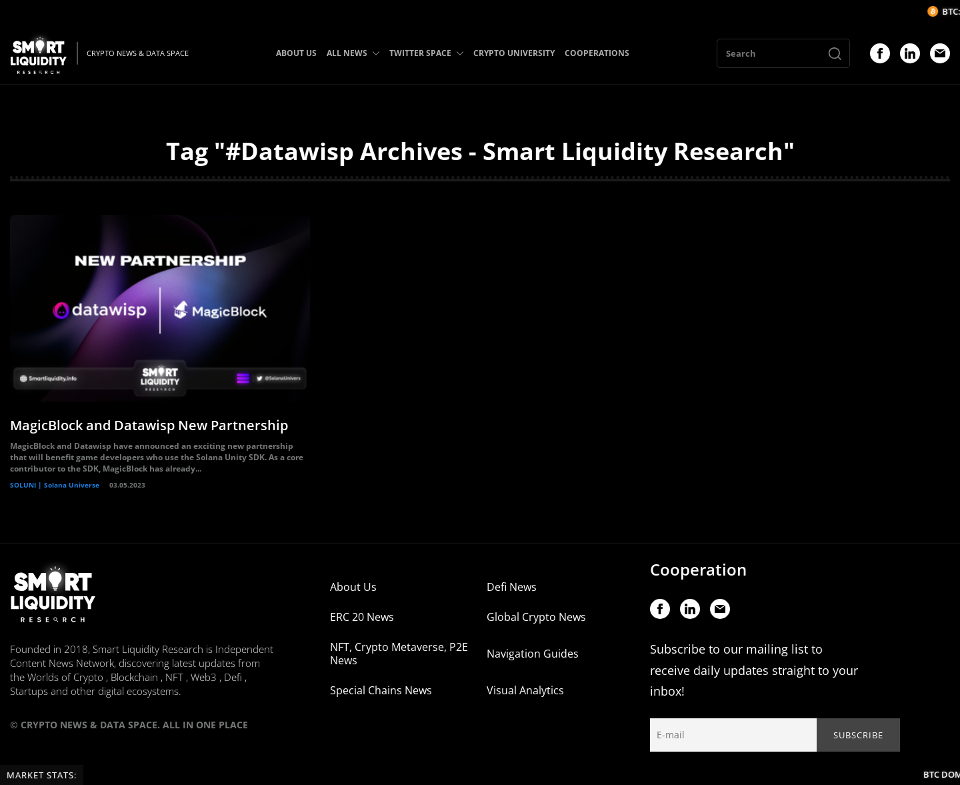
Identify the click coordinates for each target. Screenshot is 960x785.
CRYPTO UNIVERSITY (514, 53)
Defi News (512, 587)
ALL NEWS (353, 53)
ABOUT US (296, 53)
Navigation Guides (533, 653)
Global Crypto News (536, 617)
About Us (353, 587)
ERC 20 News (362, 617)
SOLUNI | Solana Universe (54, 485)
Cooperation (698, 569)
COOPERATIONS (597, 53)
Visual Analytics (525, 690)
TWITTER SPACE (426, 53)
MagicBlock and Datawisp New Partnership (149, 425)
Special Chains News (381, 690)
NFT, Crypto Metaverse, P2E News (399, 654)
